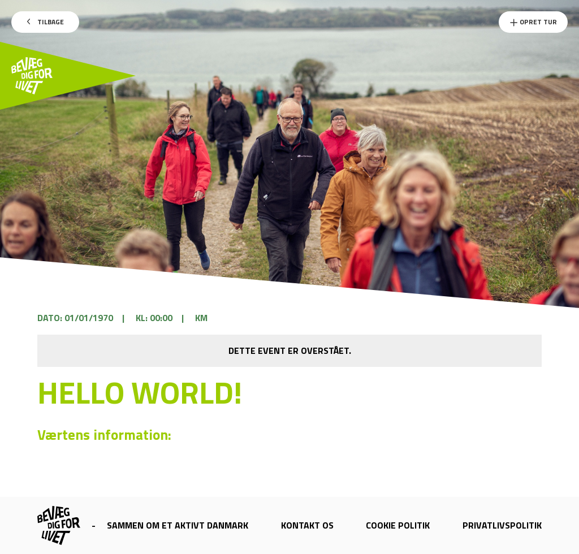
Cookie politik (398, 525)
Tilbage (45, 21)
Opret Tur (533, 21)
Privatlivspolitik (502, 525)
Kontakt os (307, 525)
